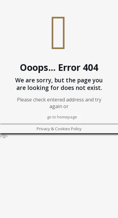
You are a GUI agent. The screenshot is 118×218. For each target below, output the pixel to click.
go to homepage (62, 117)
